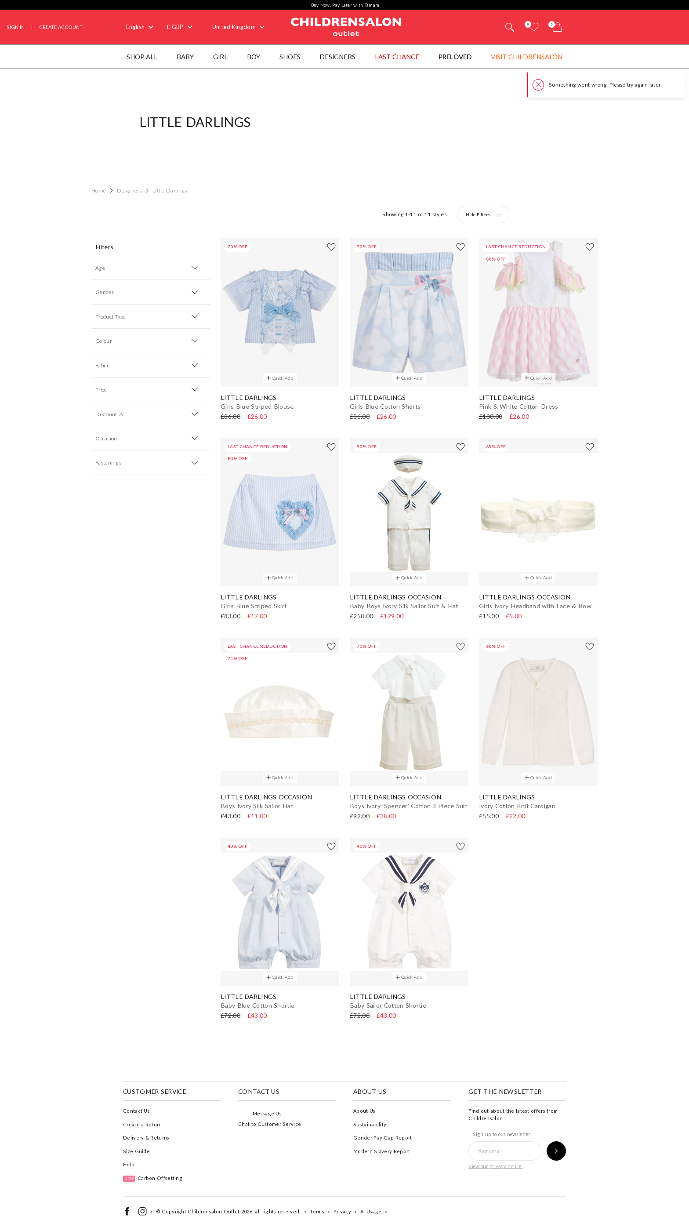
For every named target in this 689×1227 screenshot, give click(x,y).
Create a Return (142, 1124)
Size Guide (136, 1151)
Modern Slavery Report (381, 1151)
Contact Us (136, 1111)
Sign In (16, 27)
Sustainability (369, 1124)
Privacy (342, 1211)
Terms (317, 1211)
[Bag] (557, 27)
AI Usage (370, 1211)
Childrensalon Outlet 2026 (220, 1211)
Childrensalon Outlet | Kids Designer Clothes (346, 26)
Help (128, 1164)
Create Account (61, 27)
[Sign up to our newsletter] (556, 1151)
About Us (364, 1111)
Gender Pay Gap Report (382, 1137)
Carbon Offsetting (152, 1178)
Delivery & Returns (146, 1137)
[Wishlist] (534, 27)
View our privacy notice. (495, 1166)
